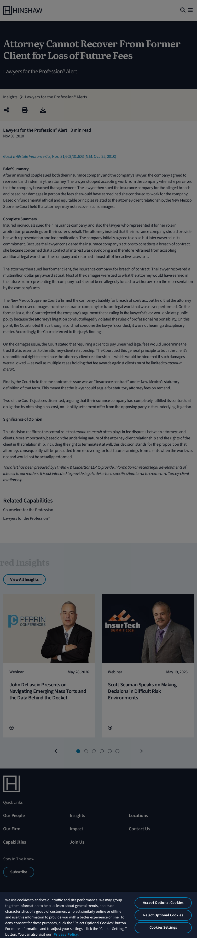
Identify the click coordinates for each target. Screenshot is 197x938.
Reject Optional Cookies (163, 915)
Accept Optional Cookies (163, 902)
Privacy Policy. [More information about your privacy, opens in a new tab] (66, 934)
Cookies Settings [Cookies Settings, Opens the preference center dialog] (163, 927)
